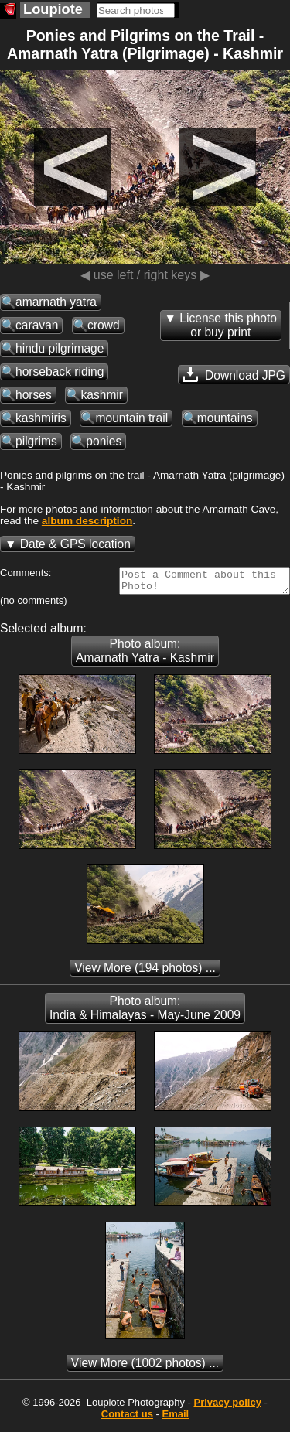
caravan (36, 325)
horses (33, 394)
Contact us (127, 1418)
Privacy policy (227, 1407)
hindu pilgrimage (59, 348)
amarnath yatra (56, 302)
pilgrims (36, 441)
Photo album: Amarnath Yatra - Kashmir (145, 655)
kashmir (101, 394)
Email (175, 1418)
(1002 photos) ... (145, 1367)
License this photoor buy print (228, 325)
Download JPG (234, 374)
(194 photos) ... (145, 972)
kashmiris (41, 417)
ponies (103, 441)
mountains (225, 417)
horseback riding (59, 371)
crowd (103, 325)
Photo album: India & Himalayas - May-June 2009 (145, 1012)
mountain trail (131, 417)
